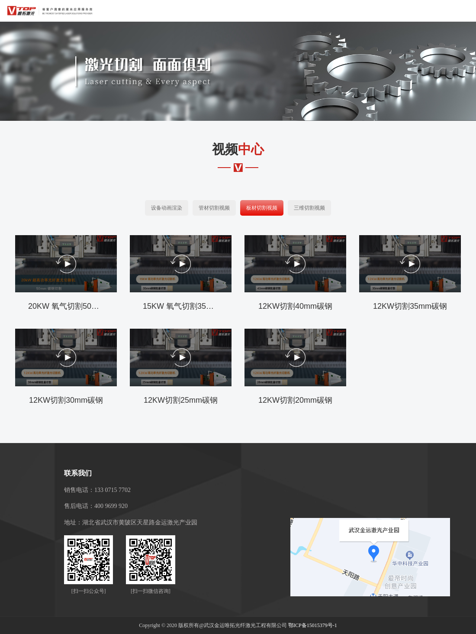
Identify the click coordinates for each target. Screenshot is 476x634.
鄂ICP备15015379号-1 (312, 625)
